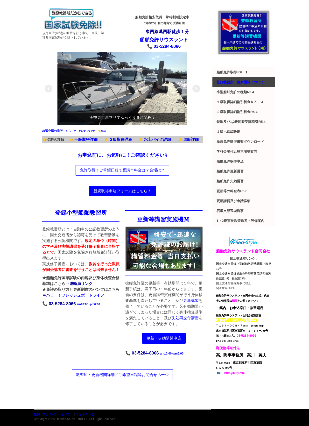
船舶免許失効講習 (230, 181)
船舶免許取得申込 (230, 161)
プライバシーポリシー (58, 414)
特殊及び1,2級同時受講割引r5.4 (241, 122)
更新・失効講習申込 (164, 338)
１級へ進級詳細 (228, 132)
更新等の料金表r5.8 (232, 191)
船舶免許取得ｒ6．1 (232, 72)
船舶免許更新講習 (230, 171)
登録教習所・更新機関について (240, 82)
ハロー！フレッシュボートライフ (75, 295)
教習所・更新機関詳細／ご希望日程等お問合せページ (122, 375)
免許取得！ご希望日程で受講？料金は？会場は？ (122, 170)
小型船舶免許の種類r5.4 (235, 92)
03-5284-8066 (167, 46)
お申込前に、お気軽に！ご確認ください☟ (122, 155)
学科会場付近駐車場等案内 (237, 151)
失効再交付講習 (185, 318)
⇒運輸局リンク (78, 284)
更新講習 (191, 300)
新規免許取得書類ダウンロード (240, 141)
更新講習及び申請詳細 (233, 201)
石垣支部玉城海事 (230, 211)
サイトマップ (85, 414)
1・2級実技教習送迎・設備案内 (240, 221)
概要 (37, 414)
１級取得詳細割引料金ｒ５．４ (240, 102)
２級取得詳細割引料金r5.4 (237, 112)
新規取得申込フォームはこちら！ (122, 191)
